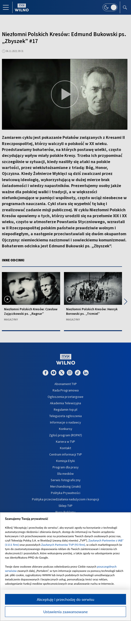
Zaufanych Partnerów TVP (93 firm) (63, 544)
